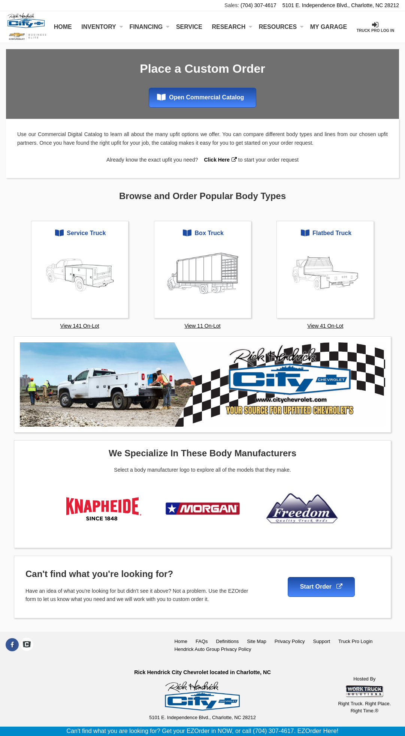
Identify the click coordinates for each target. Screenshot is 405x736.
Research (232, 27)
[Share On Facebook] (12, 645)
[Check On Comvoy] (26, 645)
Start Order (321, 586)
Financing (149, 27)
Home (63, 27)
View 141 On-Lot (79, 326)
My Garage (328, 27)
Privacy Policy (290, 641)
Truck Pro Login (355, 641)
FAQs (202, 641)
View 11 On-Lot (202, 326)
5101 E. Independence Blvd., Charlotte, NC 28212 (340, 5)
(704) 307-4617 (258, 5)
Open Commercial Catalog (200, 97)
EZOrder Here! (317, 731)
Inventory (102, 27)
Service (189, 27)
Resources (281, 27)
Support (321, 641)
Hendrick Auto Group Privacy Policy (212, 649)
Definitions (227, 641)
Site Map (256, 641)
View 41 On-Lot (325, 326)
